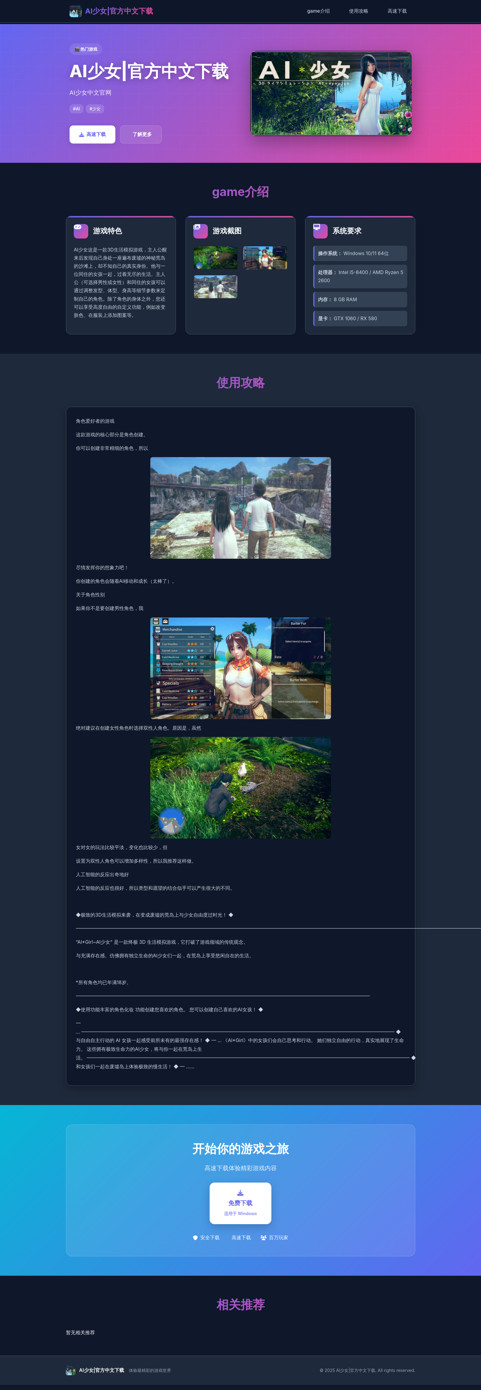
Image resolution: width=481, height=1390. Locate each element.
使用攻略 (358, 11)
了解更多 (142, 134)
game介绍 (318, 11)
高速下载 (397, 11)
